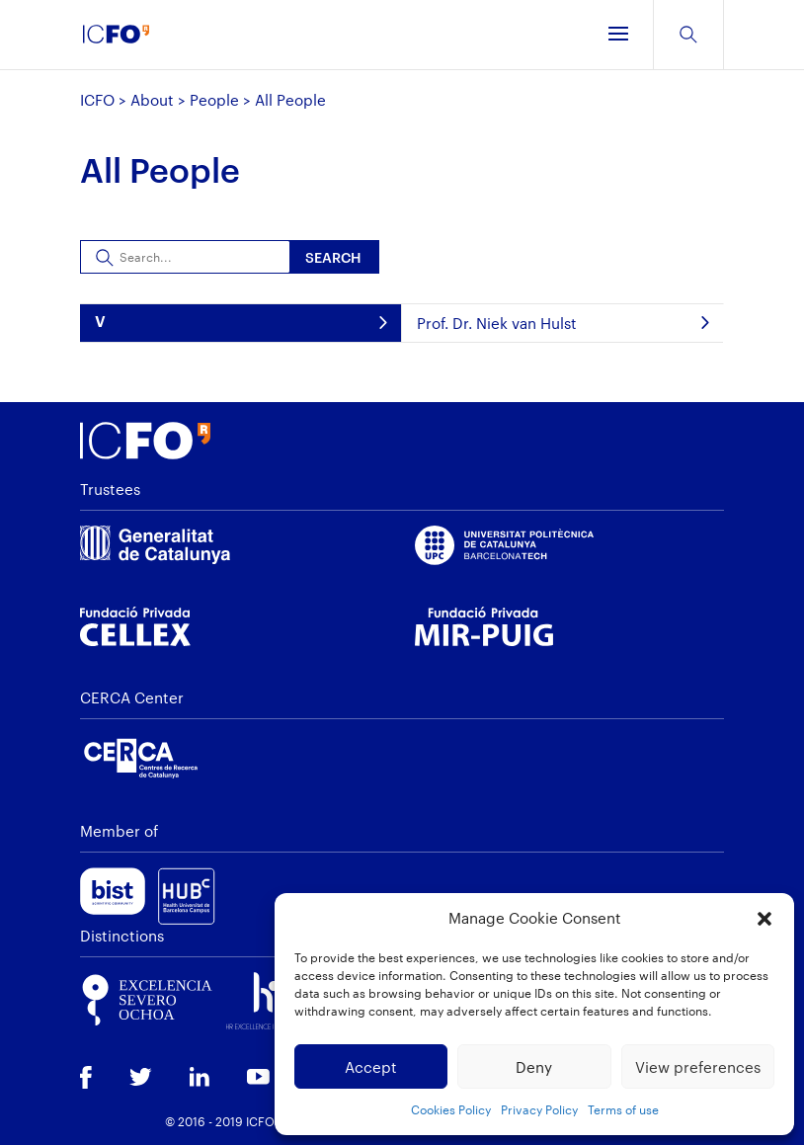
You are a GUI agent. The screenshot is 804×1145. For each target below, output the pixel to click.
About (152, 100)
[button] (764, 919)
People (214, 100)
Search (333, 257)
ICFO (97, 100)
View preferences (698, 1067)
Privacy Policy (539, 1109)
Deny (534, 1067)
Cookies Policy (451, 1109)
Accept (371, 1067)
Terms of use (623, 1109)
